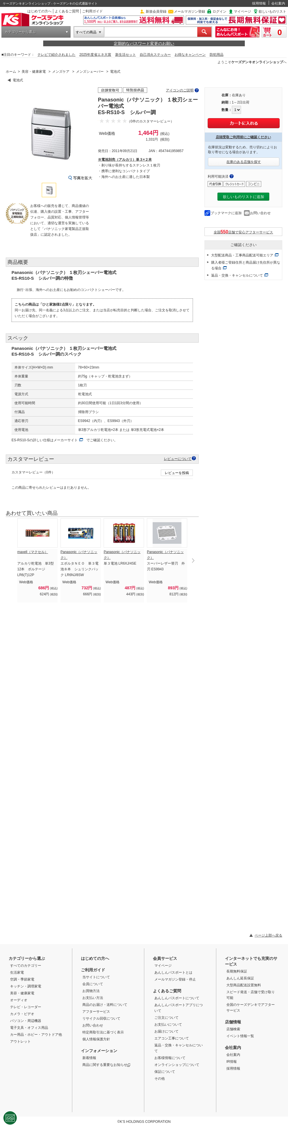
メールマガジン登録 (189, 11)
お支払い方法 (92, 998)
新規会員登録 (156, 11)
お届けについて (166, 1031)
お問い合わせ (260, 213)
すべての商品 (86, 32)
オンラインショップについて (176, 1065)
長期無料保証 (236, 971)
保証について (164, 1072)
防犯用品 (216, 55)
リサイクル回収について (101, 1018)
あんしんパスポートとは (173, 972)
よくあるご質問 (67, 11)
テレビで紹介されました (56, 55)
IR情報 (231, 1062)
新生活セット (125, 55)
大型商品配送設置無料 (243, 985)
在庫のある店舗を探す (243, 162)
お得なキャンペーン (190, 55)
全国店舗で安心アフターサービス (243, 231)
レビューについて (178, 459)
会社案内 (278, 3)
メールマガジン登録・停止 (175, 979)
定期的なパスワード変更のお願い (144, 43)
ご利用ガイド (92, 11)
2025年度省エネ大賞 (95, 55)
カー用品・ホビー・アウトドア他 (36, 1035)
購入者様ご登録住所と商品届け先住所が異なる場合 (245, 265)
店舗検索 (233, 1029)
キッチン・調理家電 (25, 986)
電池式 (115, 72)
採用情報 (259, 3)
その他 (159, 1079)
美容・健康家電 (34, 72)
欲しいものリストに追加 (243, 197)
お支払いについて (168, 1025)
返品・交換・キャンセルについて (237, 275)
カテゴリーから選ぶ (20, 32)
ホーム (11, 72)
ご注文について (166, 1018)
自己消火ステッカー (155, 55)
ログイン (219, 11)
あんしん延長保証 (240, 978)
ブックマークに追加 (226, 213)
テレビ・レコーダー (25, 1007)
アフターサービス (96, 1012)
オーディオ (18, 1000)
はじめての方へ (39, 11)
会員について (92, 984)
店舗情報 (233, 1022)
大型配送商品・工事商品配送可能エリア (242, 255)
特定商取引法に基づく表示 (103, 1032)
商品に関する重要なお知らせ (106, 1065)
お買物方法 (91, 991)
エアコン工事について (171, 1038)
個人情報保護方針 (96, 1039)
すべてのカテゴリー (25, 966)
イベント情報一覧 (240, 1036)
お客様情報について (169, 1058)
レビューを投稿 (177, 473)
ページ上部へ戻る (268, 935)
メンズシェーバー (90, 72)
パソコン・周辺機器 (25, 1021)
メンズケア (60, 72)
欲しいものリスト (272, 11)
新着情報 (89, 1058)
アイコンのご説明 (180, 90)
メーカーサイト (66, 440)
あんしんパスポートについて (176, 998)
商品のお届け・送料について (104, 1005)
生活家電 (17, 972)
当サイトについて (96, 977)
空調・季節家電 (22, 979)
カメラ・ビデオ (22, 1014)
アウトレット (20, 1041)
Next (193, 560)
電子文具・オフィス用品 (29, 1028)
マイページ (242, 11)
